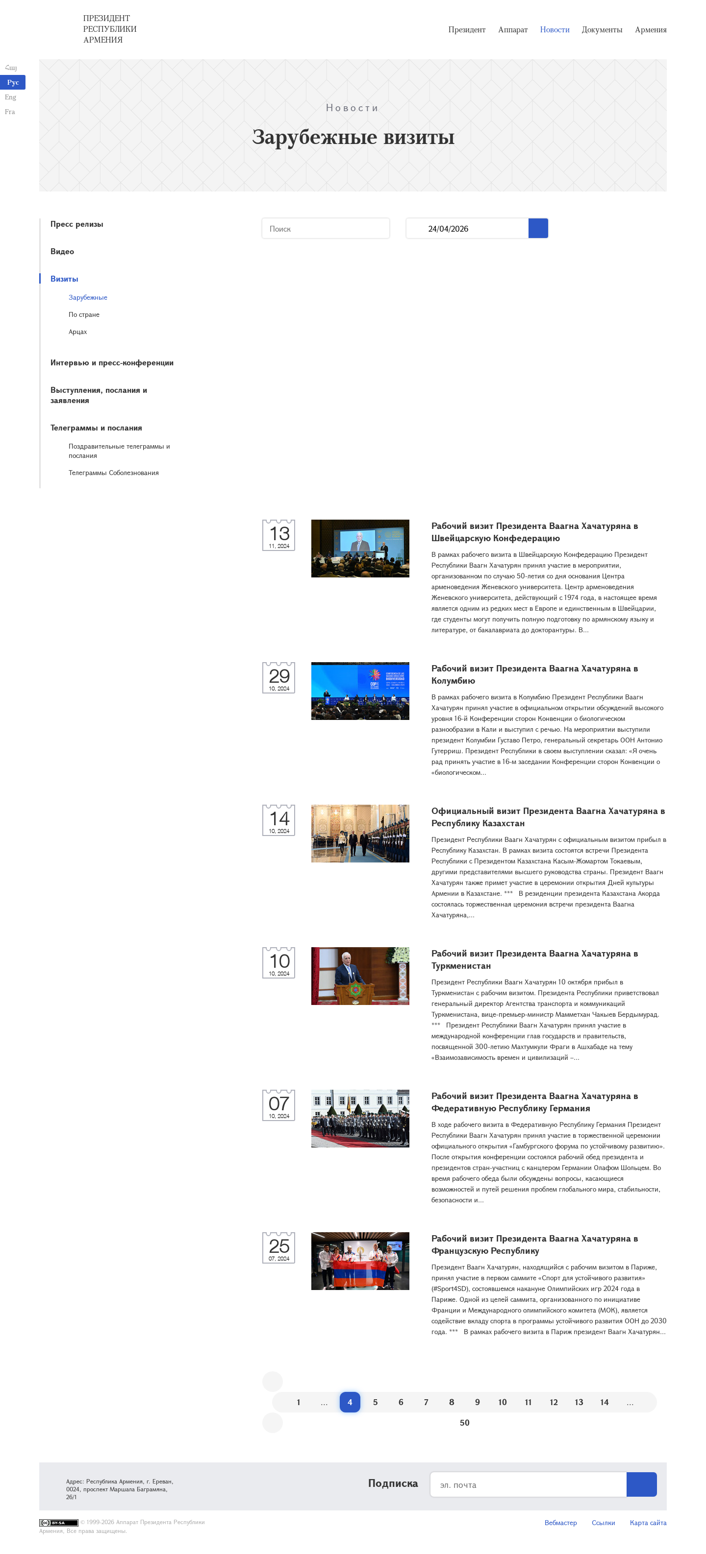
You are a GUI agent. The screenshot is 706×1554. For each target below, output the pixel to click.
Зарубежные (88, 297)
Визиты (64, 278)
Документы (602, 29)
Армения (651, 29)
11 (528, 1402)
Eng (10, 96)
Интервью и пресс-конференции (112, 362)
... (417, 228)
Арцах (78, 331)
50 (465, 1422)
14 (605, 1402)
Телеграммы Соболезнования (114, 472)
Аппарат (513, 29)
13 (579, 1402)
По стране (84, 314)
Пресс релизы (76, 223)
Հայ (11, 67)
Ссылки (603, 1522)
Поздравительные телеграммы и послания (119, 450)
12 (554, 1402)
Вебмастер (561, 1522)
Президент (467, 29)
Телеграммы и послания (96, 427)
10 (503, 1402)
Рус (13, 82)
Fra (10, 111)
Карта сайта (648, 1522)
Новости (555, 29)
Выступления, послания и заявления (98, 394)
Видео (62, 251)
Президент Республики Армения (110, 29)
